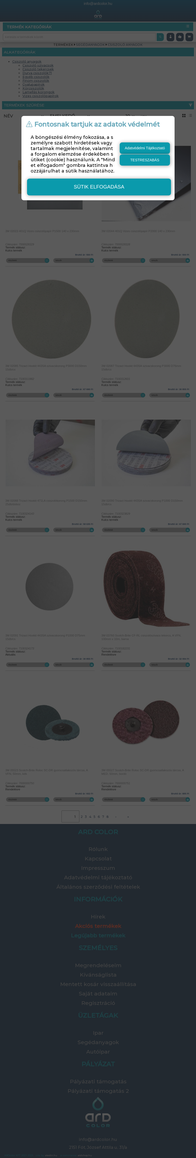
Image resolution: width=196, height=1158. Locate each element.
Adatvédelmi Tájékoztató (145, 148)
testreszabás (145, 160)
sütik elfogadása (99, 187)
